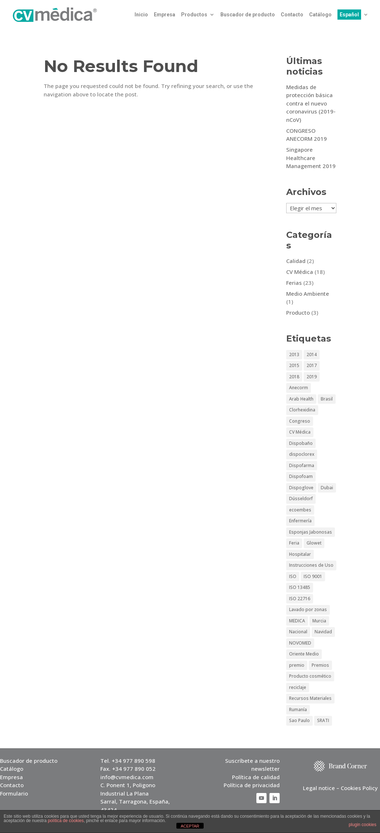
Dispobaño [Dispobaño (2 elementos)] (301, 443)
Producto (298, 312)
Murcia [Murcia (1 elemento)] (319, 621)
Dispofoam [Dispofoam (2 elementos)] (301, 476)
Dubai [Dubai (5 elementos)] (327, 488)
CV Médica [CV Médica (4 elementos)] (300, 432)
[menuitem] (352, 20)
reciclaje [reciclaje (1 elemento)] (297, 687)
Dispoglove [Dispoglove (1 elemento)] (301, 488)
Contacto (292, 14)
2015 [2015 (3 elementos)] (294, 365)
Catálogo (320, 14)
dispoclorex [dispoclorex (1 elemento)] (301, 454)
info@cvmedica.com (126, 777)
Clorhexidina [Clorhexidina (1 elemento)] (302, 410)
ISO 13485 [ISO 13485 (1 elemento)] (299, 587)
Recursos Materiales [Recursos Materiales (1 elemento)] (310, 698)
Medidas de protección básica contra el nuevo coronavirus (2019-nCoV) (311, 103)
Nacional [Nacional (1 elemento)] (298, 632)
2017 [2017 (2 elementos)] (312, 365)
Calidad (295, 260)
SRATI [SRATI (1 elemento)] (323, 720)
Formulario (14, 793)
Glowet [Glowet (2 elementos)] (314, 543)
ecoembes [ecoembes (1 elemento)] (300, 510)
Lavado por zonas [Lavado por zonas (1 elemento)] (308, 609)
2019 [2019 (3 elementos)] (312, 377)
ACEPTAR (190, 826)
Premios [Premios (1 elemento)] (320, 665)
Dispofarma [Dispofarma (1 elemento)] (301, 465)
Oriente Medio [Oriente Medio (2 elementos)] (304, 654)
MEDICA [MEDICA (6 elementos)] (297, 621)
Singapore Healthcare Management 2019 (311, 158)
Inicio (141, 14)
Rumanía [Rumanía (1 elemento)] (298, 709)
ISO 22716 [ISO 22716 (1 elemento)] (299, 598)
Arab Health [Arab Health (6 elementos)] (301, 399)
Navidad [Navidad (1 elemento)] (323, 632)
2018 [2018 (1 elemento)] (294, 377)
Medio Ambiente (307, 293)
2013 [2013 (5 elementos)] (294, 354)
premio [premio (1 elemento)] (296, 665)
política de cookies (66, 820)
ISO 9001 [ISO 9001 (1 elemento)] (313, 576)
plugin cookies (362, 824)
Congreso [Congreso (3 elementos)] (299, 421)
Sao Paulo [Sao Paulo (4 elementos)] (299, 720)
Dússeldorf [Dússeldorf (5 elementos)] (301, 498)
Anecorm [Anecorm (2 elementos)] (298, 387)
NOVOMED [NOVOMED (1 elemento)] (300, 643)
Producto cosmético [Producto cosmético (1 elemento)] (310, 676)
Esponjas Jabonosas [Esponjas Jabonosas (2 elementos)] (310, 532)
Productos (194, 14)
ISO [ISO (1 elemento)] (292, 576)
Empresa (164, 14)
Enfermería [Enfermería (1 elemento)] (300, 521)
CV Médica (299, 271)
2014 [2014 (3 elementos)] (312, 354)
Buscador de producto (247, 14)
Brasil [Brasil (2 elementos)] (327, 399)
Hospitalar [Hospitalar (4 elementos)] (300, 554)
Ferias (294, 282)
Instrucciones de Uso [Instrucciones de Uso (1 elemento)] (311, 565)
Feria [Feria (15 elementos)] (294, 543)
